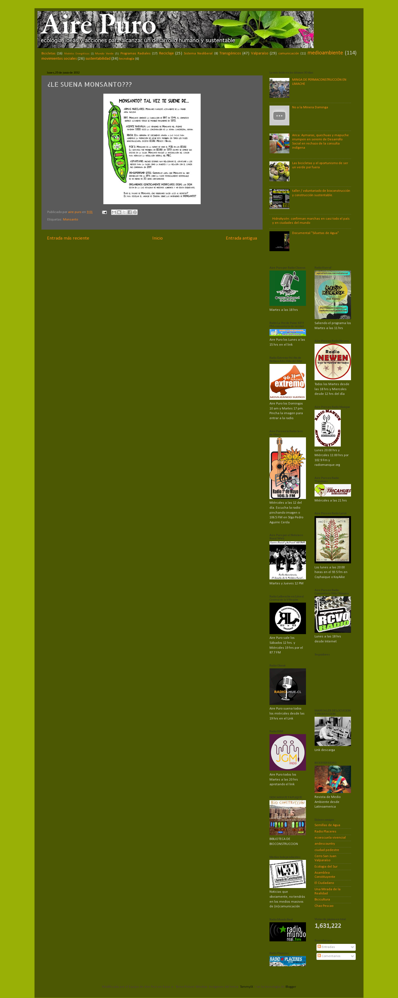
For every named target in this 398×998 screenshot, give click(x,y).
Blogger (291, 987)
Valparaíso (259, 53)
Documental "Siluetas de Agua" (315, 233)
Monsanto (70, 219)
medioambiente (325, 53)
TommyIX (246, 987)
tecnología (126, 59)
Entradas (326, 947)
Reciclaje (166, 53)
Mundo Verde (104, 53)
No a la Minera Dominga (310, 107)
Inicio (157, 238)
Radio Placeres (325, 831)
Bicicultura (322, 899)
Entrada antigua (241, 238)
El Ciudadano (324, 883)
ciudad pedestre (327, 850)
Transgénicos (230, 53)
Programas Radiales (136, 53)
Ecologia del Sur (326, 866)
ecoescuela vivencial (330, 837)
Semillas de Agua (327, 825)
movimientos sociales (59, 59)
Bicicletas (48, 53)
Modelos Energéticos (77, 53)
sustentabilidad (98, 59)
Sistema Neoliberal (198, 53)
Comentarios (329, 956)
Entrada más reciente (68, 238)
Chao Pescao (324, 906)
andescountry (325, 843)
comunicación (288, 53)
